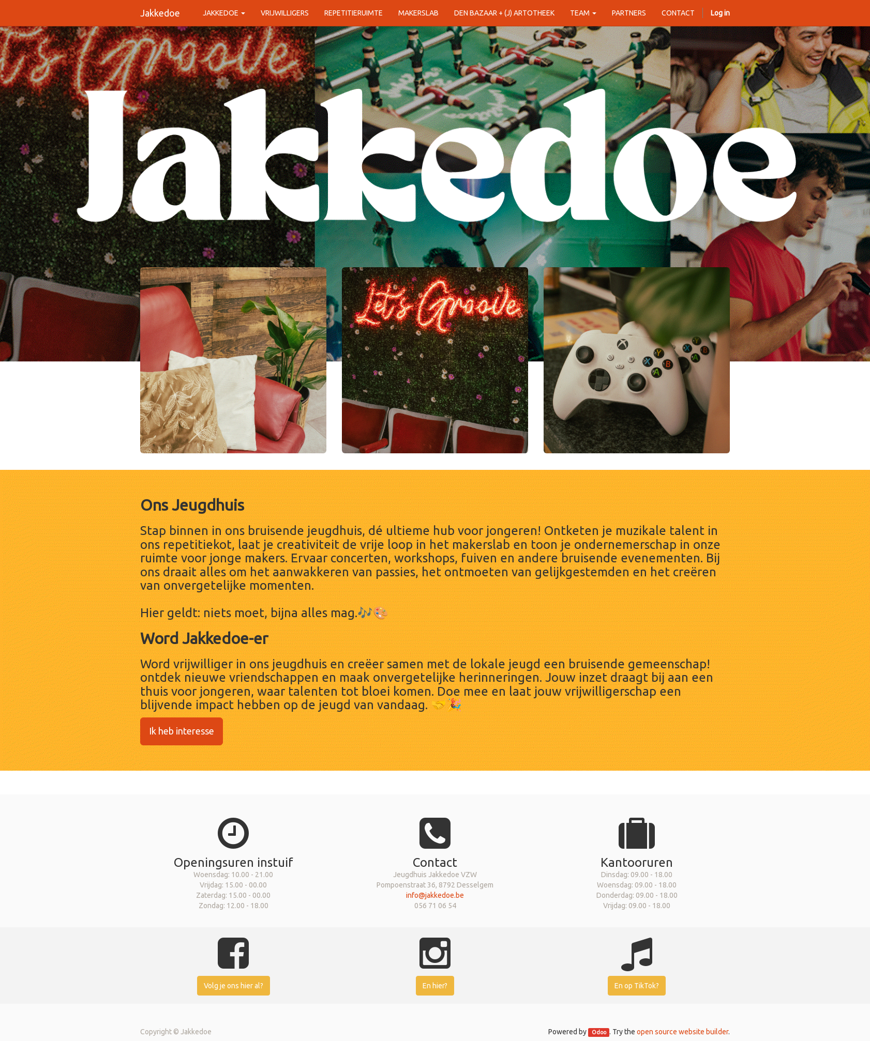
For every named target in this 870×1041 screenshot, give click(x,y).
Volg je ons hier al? (233, 986)
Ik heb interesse (181, 731)
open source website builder (682, 1032)
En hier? (435, 986)
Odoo (599, 1032)
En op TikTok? (636, 986)
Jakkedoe (160, 13)
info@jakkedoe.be (435, 895)
